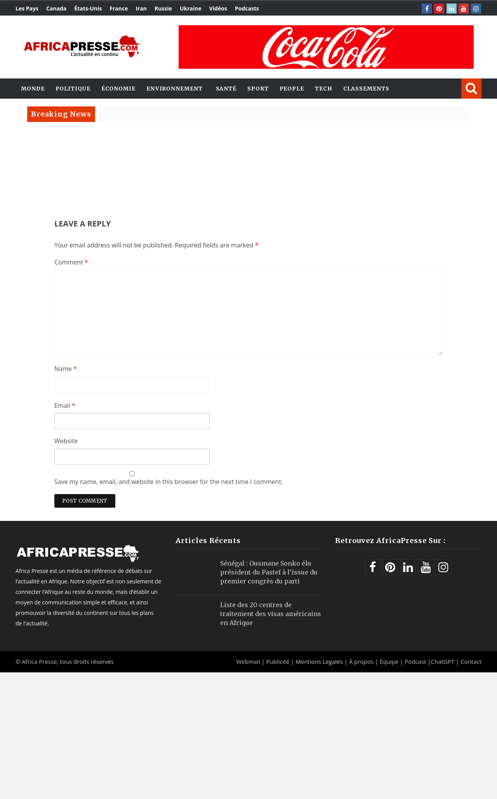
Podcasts (247, 8)
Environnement (174, 88)
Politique (73, 88)
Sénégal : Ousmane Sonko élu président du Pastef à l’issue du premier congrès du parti (269, 572)
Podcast (415, 661)
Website (66, 441)
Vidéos (218, 8)
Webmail (248, 661)
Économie (118, 88)
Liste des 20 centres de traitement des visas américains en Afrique (270, 614)
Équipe (390, 661)
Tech (323, 88)
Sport (258, 88)
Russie (163, 8)
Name (65, 368)
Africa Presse (39, 661)
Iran (141, 8)
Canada (56, 8)
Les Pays (27, 8)
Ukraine (191, 8)
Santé (226, 88)
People (292, 88)
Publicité (278, 661)
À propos (361, 661)
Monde (33, 88)
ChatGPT (443, 661)
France (118, 8)
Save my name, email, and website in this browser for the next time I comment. (168, 481)
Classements (366, 88)
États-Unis (88, 8)
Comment (71, 262)
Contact (471, 661)
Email (64, 405)
